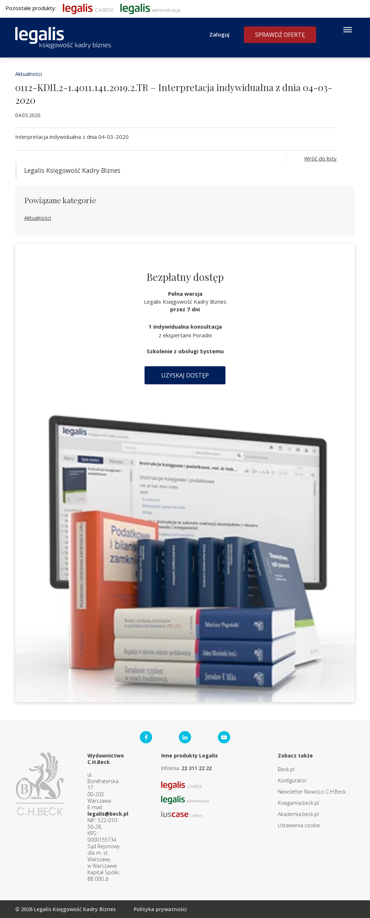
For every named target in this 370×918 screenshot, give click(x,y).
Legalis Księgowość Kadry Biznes (72, 170)
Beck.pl (286, 769)
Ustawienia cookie (299, 825)
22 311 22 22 (196, 768)
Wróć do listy (320, 158)
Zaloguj (219, 34)
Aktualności (28, 74)
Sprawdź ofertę (280, 35)
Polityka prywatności (160, 909)
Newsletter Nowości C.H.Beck (312, 791)
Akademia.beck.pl (298, 814)
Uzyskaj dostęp (185, 375)
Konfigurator (292, 780)
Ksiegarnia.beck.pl (298, 802)
